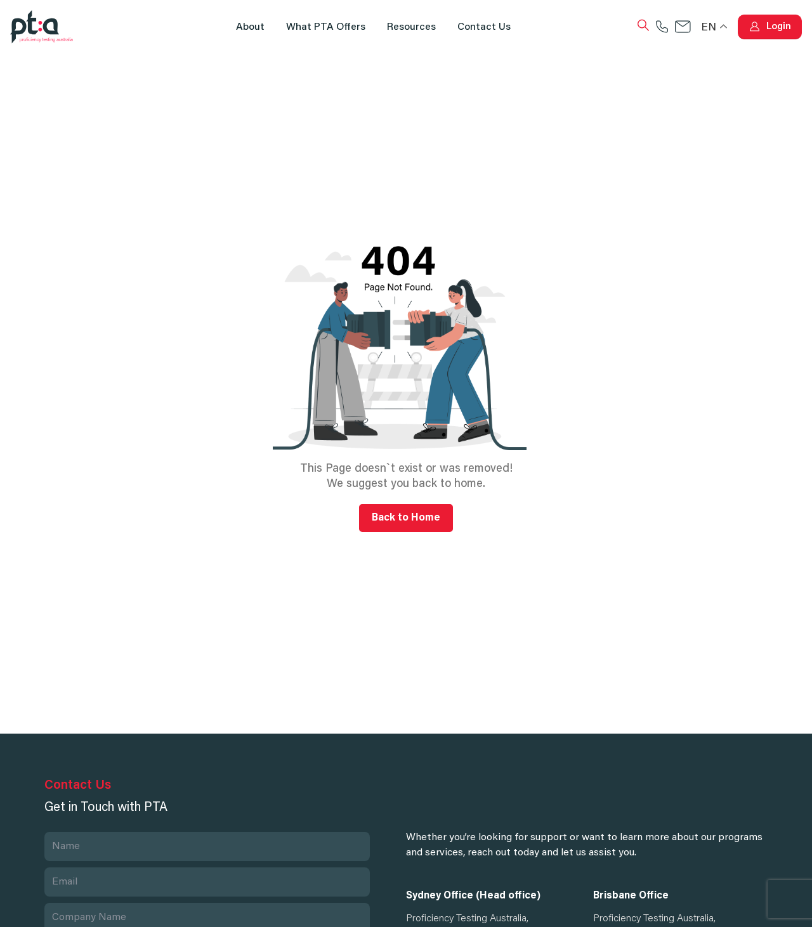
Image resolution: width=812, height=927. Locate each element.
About (250, 27)
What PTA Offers (325, 27)
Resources (411, 27)
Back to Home (406, 518)
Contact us (484, 27)
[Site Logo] (42, 27)
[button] (770, 27)
